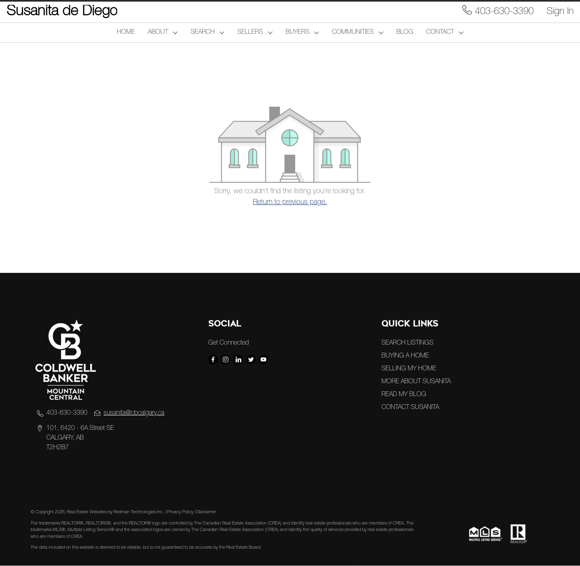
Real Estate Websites (87, 512)
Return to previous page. (290, 202)
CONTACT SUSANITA (410, 408)
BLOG (404, 32)
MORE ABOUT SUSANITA (416, 382)
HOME (126, 32)
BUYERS (297, 32)
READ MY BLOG (403, 395)
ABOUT (158, 32)
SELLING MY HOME (408, 369)
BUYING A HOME (405, 356)
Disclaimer (206, 512)
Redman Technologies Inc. (139, 512)
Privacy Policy (180, 512)
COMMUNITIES (353, 32)
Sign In (560, 12)
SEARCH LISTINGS (407, 343)
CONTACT (440, 32)
